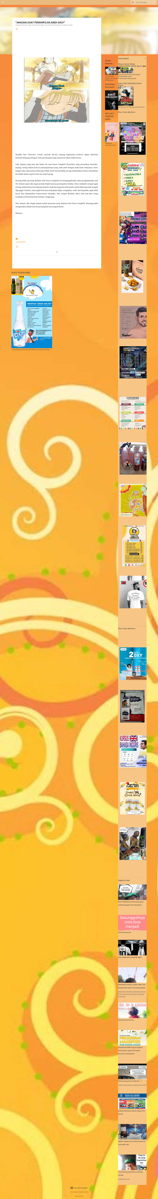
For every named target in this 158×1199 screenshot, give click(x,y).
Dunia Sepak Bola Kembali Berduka (129, 957)
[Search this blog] (145, 2)
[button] (16, 29)
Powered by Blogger (79, 1188)
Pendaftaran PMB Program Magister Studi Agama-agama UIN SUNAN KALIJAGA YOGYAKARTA (130, 1051)
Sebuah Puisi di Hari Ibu (126, 1020)
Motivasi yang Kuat (124, 932)
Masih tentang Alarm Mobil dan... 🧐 (130, 1081)
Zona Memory (20, 242)
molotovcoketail (84, 1192)
